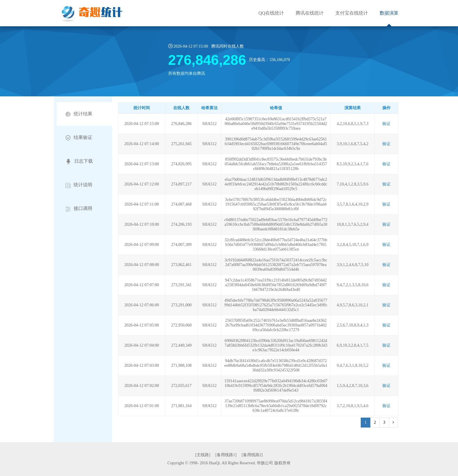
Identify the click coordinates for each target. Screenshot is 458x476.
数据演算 (389, 13)
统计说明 (78, 185)
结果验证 (78, 137)
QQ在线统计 (271, 13)
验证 (386, 123)
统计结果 (78, 114)
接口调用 (78, 208)
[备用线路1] (225, 455)
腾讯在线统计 (310, 13)
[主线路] (202, 455)
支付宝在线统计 (351, 13)
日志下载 (79, 161)
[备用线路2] (252, 455)
